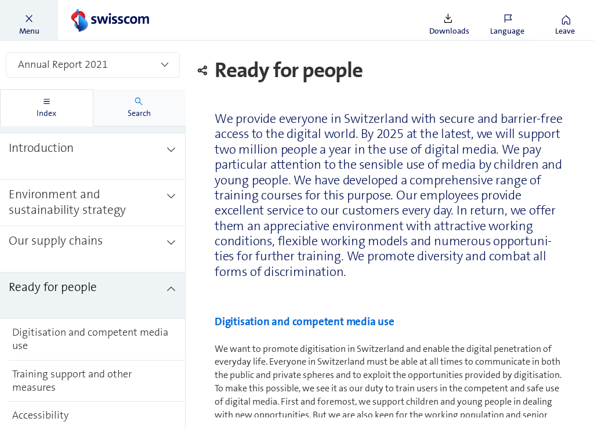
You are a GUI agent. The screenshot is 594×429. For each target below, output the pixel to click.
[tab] (46, 107)
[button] (29, 20)
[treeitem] (93, 156)
